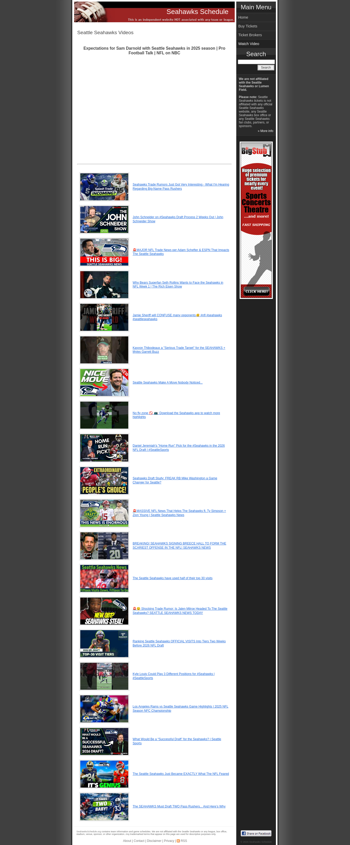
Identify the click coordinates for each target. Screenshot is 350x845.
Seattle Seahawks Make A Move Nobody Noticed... (168, 382)
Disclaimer (154, 841)
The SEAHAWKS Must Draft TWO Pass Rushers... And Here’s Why (179, 806)
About (127, 841)
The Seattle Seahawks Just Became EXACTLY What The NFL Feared (181, 774)
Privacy (169, 841)
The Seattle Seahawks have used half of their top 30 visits (172, 578)
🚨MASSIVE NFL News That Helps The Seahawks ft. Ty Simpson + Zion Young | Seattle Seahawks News (179, 513)
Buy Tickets (248, 26)
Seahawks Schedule (197, 12)
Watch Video (248, 44)
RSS (184, 841)
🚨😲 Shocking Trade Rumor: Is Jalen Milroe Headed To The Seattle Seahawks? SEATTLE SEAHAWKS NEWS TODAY (180, 611)
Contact (139, 841)
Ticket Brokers (250, 35)
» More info (265, 131)
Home (243, 17)
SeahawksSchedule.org (88, 831)
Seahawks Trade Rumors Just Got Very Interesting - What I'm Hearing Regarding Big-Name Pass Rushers (181, 186)
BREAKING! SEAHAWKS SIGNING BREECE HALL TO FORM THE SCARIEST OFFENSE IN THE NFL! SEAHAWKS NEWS (179, 545)
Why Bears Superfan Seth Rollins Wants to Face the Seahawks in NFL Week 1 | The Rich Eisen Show (178, 285)
